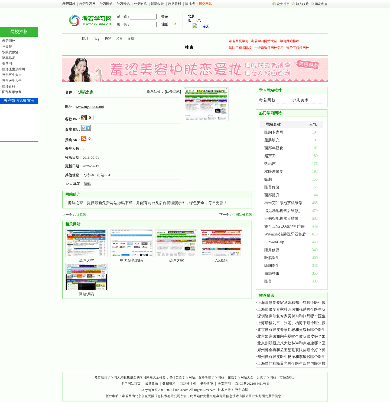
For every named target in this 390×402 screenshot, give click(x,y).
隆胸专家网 (273, 132)
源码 (87, 184)
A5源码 (80, 215)
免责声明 (224, 384)
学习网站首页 (131, 384)
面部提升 (272, 195)
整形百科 (8, 86)
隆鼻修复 (272, 187)
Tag (96, 39)
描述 (108, 39)
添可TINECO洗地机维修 (284, 226)
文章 (131, 39)
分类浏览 (140, 4)
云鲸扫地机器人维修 (281, 219)
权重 (119, 39)
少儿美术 (300, 100)
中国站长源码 (242, 215)
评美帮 (7, 46)
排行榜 (190, 4)
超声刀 (270, 156)
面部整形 (272, 273)
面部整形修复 (12, 92)
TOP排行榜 (188, 384)
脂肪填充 (272, 140)
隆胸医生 (272, 266)
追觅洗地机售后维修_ (282, 211)
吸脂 (268, 179)
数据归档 (175, 4)
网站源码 (86, 294)
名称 (73, 39)
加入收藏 (302, 4)
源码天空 (86, 260)
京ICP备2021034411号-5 (252, 384)
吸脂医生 (272, 258)
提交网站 (205, 4)
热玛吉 (270, 164)
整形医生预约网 (13, 69)
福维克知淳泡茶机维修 (283, 203)
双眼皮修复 (273, 172)
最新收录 (157, 4)
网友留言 (321, 4)
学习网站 (106, 4)
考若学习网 (87, 4)
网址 (85, 39)
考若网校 (68, 4)
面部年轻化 (273, 148)
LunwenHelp (274, 242)
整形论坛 (241, 390)
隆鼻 (268, 281)
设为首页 (283, 4)
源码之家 (85, 92)
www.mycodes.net (90, 107)
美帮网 (7, 63)
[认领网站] (173, 91)
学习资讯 (124, 4)
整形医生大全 (12, 75)
